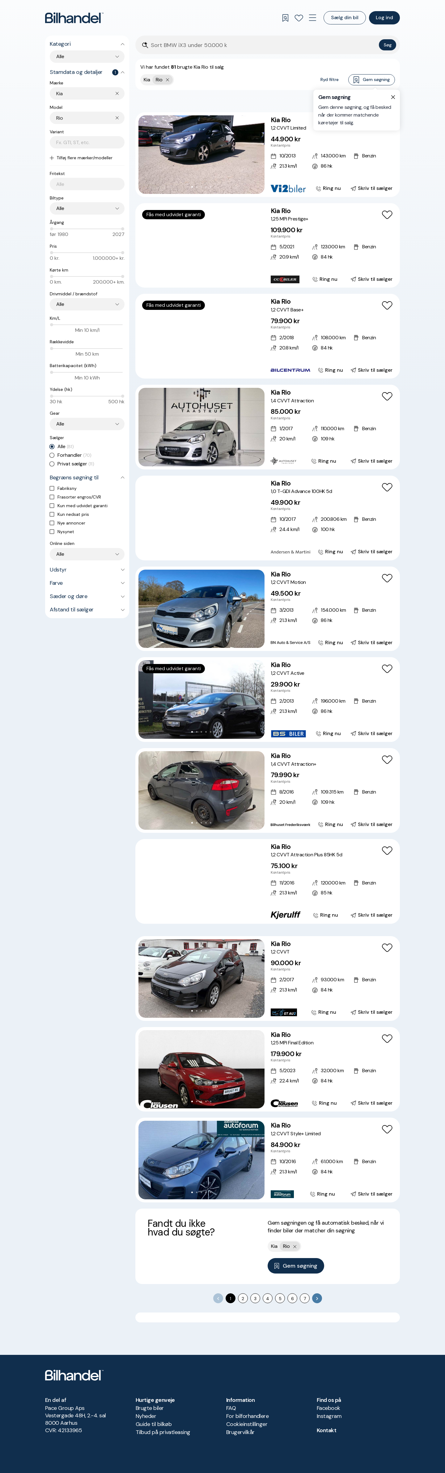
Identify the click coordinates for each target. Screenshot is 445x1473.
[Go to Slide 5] (210, 187)
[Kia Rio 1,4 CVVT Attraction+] (267, 790)
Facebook (328, 1408)
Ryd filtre (329, 79)
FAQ (231, 1408)
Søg (388, 45)
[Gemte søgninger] (285, 18)
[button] (201, 154)
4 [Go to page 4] (267, 1298)
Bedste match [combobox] (365, 100)
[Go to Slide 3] (201, 187)
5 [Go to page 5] (280, 1298)
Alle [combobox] (60, 56)
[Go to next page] (317, 1298)
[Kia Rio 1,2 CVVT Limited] (267, 154)
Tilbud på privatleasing (163, 1432)
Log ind (384, 17)
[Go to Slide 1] (192, 187)
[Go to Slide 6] (210, 277)
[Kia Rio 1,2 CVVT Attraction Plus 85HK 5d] (267, 881)
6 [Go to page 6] (292, 1298)
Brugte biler (150, 1408)
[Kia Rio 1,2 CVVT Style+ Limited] (267, 1160)
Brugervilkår (240, 1432)
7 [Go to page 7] (305, 1298)
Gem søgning (372, 79)
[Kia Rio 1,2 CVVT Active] (267, 699)
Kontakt (326, 1430)
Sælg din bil (344, 17)
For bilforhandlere (247, 1416)
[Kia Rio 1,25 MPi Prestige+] (267, 245)
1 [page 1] (230, 1298)
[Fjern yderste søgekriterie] (167, 80)
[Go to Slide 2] (196, 187)
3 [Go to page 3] (255, 1298)
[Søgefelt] (263, 45)
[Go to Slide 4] (206, 187)
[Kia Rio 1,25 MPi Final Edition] (267, 1069)
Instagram (329, 1416)
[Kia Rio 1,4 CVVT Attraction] (267, 427)
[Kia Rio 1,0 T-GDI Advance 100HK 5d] (267, 518)
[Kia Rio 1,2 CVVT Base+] (267, 336)
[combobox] (90, 93)
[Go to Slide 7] (215, 277)
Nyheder (146, 1416)
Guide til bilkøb (154, 1424)
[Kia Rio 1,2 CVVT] (267, 978)
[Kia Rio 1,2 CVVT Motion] (267, 609)
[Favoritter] (299, 18)
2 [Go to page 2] (243, 1298)
